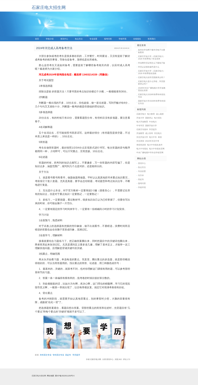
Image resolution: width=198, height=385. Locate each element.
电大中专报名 (142, 149)
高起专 (68, 355)
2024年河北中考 (152, 141)
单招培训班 (141, 145)
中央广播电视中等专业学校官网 (149, 152)
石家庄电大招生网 (49, 7)
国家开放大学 (151, 125)
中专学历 (140, 125)
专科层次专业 (58, 355)
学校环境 (122, 39)
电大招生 (158, 118)
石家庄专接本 (142, 129)
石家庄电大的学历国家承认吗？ (151, 77)
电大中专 (153, 137)
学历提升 (76, 355)
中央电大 (153, 122)
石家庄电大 (141, 114)
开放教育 (140, 133)
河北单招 (140, 141)
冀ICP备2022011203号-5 (64, 376)
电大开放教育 (142, 122)
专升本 (141, 175)
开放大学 (140, 118)
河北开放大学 (142, 137)
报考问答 (108, 39)
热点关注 (79, 39)
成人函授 (160, 114)
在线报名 (137, 39)
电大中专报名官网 (156, 149)
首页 (37, 39)
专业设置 (93, 39)
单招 (160, 137)
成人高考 (149, 133)
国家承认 (149, 118)
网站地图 (50, 376)
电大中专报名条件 (155, 145)
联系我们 (152, 39)
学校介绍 (49, 39)
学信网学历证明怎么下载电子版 (151, 63)
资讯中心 (64, 39)
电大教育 (151, 114)
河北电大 (158, 133)
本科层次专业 (45, 355)
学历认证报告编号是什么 (148, 67)
